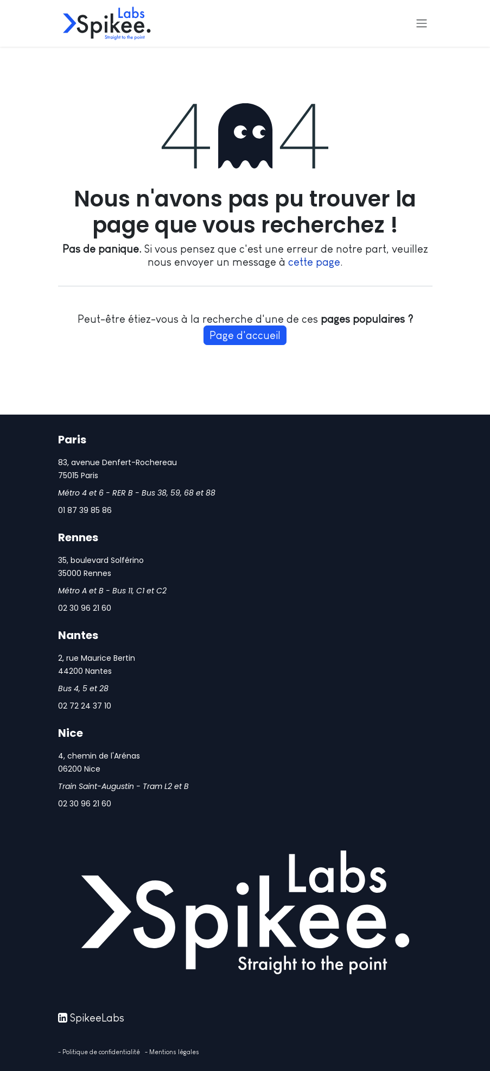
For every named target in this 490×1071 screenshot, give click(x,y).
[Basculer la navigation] (421, 23)
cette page (314, 262)
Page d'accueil (245, 335)
